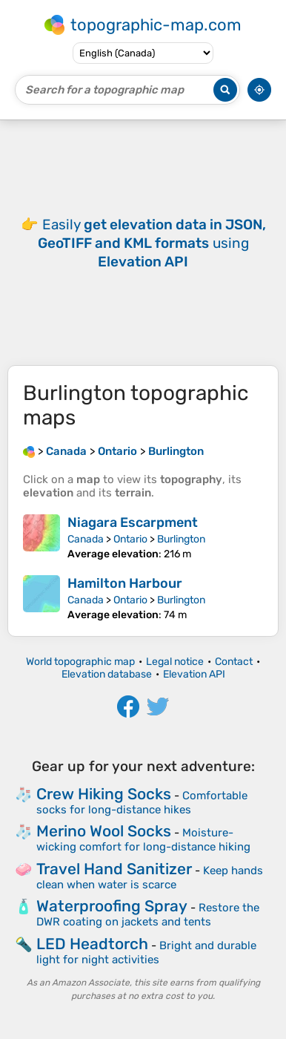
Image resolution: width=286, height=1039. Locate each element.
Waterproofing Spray (111, 906)
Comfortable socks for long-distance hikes (141, 802)
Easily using (152, 243)
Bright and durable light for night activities (146, 952)
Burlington (181, 539)
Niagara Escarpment (132, 522)
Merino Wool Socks (103, 831)
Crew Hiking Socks (103, 793)
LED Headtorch (92, 943)
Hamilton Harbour (124, 583)
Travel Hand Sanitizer (114, 868)
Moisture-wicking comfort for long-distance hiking (143, 839)
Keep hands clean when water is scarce (149, 877)
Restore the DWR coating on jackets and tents (147, 914)
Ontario (130, 539)
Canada (85, 539)
